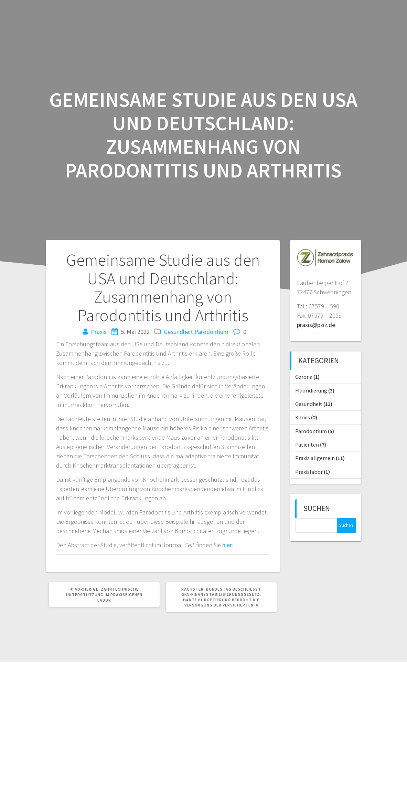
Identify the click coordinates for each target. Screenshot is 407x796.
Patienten (307, 444)
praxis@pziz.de (316, 325)
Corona (303, 376)
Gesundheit (178, 332)
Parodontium (211, 332)
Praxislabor (309, 471)
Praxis (99, 332)
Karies (302, 417)
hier (227, 545)
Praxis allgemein (315, 458)
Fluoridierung (311, 390)
